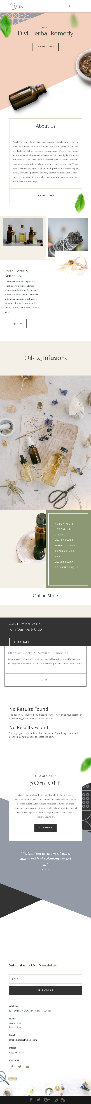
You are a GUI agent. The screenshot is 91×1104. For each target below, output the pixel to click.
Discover (45, 828)
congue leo (65, 550)
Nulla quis (64, 523)
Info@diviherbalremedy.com (23, 1039)
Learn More (45, 47)
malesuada (64, 540)
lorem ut (63, 529)
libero (60, 534)
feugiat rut (65, 545)
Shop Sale (16, 323)
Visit (45, 680)
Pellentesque (67, 567)
